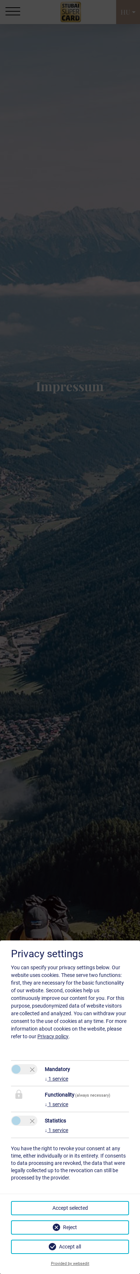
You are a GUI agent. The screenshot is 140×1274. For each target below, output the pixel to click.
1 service (56, 1079)
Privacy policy (53, 1036)
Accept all (70, 1247)
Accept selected (70, 1208)
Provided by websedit (70, 1263)
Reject (70, 1227)
